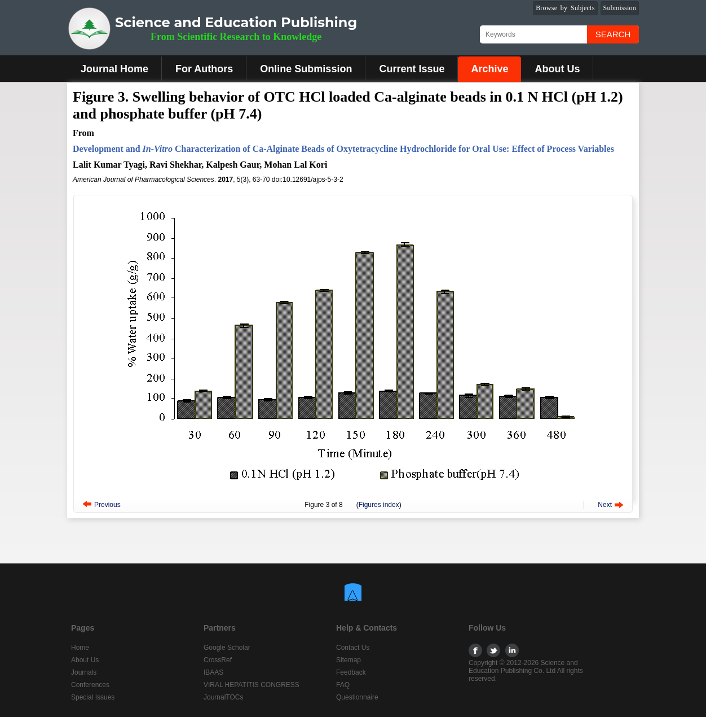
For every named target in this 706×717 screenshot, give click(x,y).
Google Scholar (227, 648)
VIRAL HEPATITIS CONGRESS (251, 685)
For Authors (204, 69)
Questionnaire (357, 697)
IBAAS (213, 672)
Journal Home (114, 69)
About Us (557, 69)
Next (605, 505)
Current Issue (411, 69)
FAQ (343, 685)
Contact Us (352, 648)
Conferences (90, 685)
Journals (83, 672)
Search (613, 34)
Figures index (379, 505)
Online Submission (306, 69)
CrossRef (218, 660)
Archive (489, 69)
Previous (107, 505)
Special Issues (92, 697)
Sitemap (348, 660)
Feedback (351, 672)
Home (80, 648)
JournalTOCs (223, 697)
